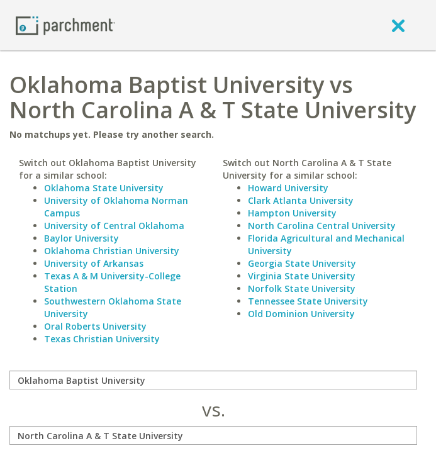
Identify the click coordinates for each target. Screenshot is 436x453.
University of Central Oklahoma (114, 226)
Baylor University (81, 238)
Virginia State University (301, 276)
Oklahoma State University (104, 188)
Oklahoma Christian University (111, 251)
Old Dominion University (301, 314)
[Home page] (65, 25)
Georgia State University (302, 263)
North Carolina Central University (322, 226)
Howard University (288, 188)
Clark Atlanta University (301, 200)
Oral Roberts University (95, 326)
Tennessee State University (308, 301)
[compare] (213, 380)
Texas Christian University (102, 339)
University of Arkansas (93, 263)
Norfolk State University (301, 288)
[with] (213, 435)
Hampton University (292, 213)
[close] (398, 25)
